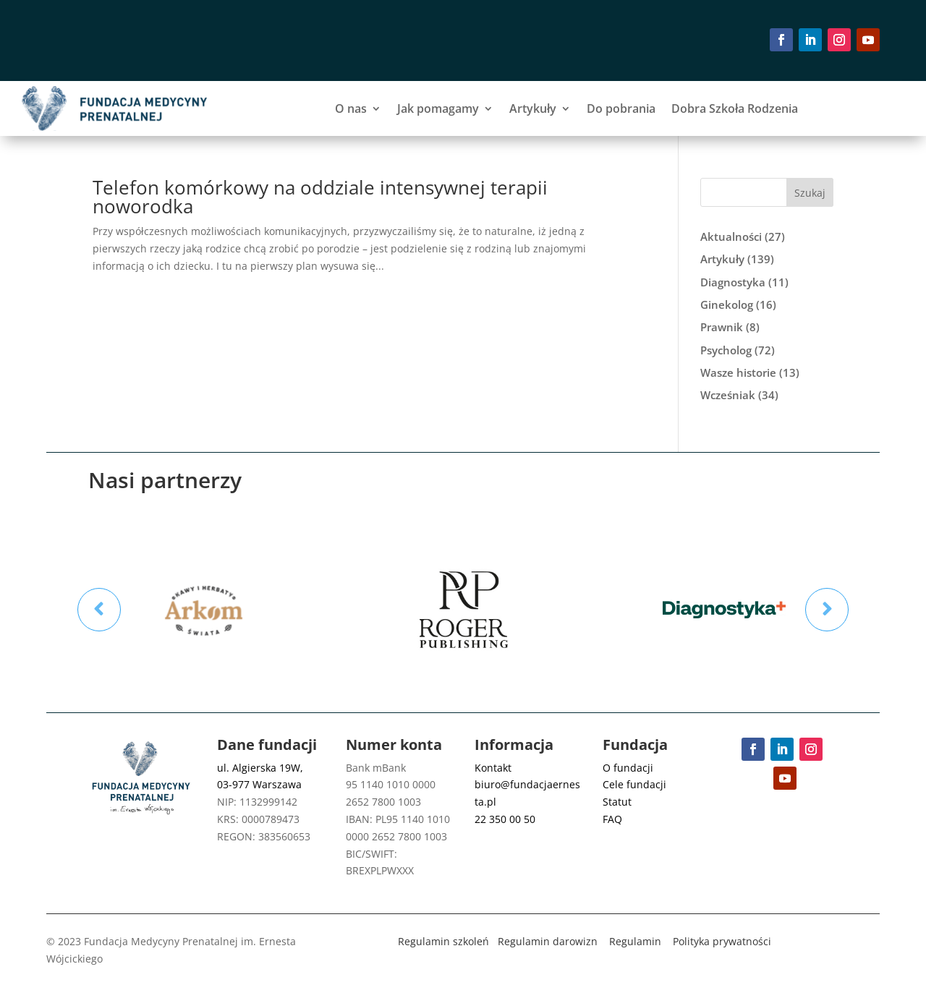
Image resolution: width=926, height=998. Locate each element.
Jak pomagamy (438, 108)
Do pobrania (621, 108)
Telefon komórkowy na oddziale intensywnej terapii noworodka (320, 196)
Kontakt (493, 768)
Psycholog (726, 350)
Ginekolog (726, 304)
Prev (99, 609)
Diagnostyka (732, 282)
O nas (351, 108)
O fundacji (628, 768)
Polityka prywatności (722, 941)
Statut (617, 802)
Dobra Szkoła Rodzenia (734, 108)
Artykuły (532, 108)
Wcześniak (727, 395)
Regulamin (635, 941)
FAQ (612, 819)
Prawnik (721, 327)
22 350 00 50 (505, 819)
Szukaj (809, 193)
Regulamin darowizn (548, 941)
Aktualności (731, 236)
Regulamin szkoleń (443, 941)
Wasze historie (738, 372)
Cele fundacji (634, 784)
